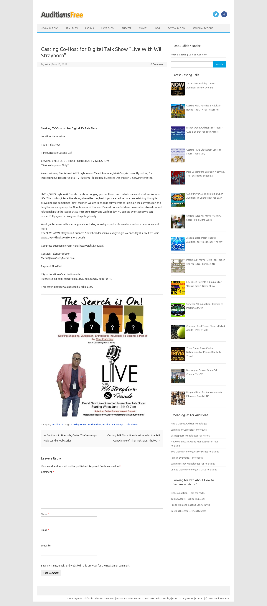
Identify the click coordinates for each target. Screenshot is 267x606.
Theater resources (105, 598)
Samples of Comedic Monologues (189, 429)
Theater (127, 28)
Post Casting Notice (183, 598)
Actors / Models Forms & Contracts (135, 598)
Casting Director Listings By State (188, 511)
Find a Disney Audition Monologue (189, 423)
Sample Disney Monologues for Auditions (193, 463)
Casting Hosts (78, 424)
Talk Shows (131, 424)
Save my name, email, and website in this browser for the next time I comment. (85, 565)
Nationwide (94, 424)
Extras (89, 28)
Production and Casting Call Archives (190, 504)
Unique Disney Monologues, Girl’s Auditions (194, 469)
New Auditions (49, 28)
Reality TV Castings (113, 424)
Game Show (107, 28)
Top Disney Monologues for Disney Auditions (195, 451)
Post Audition (176, 28)
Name (45, 514)
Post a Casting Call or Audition (189, 54)
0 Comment (157, 64)
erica (47, 64)
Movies (143, 28)
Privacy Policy (163, 598)
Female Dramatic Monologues (187, 457)
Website (46, 545)
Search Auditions (202, 28)
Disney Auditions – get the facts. (188, 493)
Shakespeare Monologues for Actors (190, 435)
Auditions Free (222, 598)
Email (45, 529)
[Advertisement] (102, 97)
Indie (158, 28)
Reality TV (72, 28)
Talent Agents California (80, 598)
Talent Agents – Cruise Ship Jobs (188, 499)
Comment (47, 471)
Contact (199, 598)
